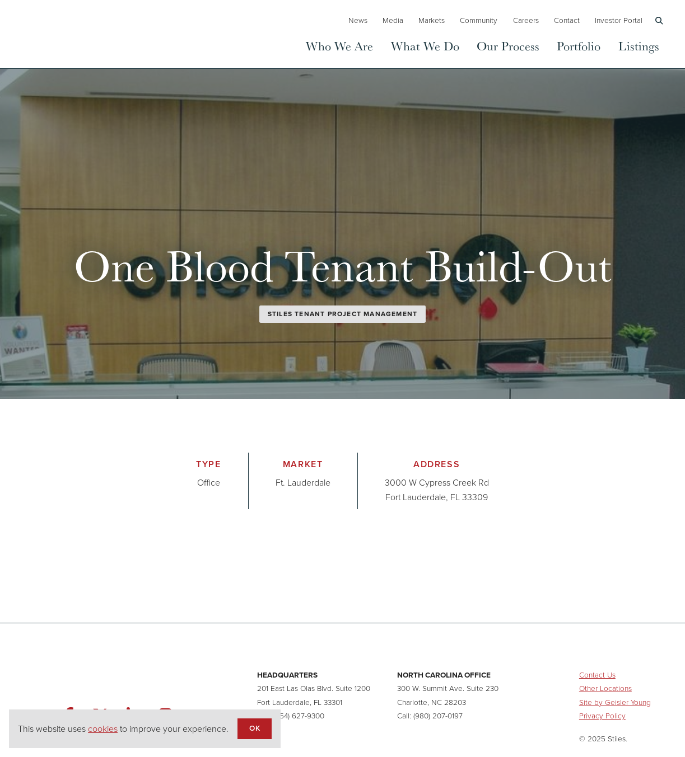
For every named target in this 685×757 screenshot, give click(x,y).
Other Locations (605, 688)
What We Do (425, 45)
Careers (526, 20)
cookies (103, 728)
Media (393, 20)
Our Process (508, 45)
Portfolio (578, 45)
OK (254, 728)
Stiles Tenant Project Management (342, 314)
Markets (431, 20)
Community (478, 20)
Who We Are (339, 45)
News (357, 20)
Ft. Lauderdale (303, 482)
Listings (638, 45)
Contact (567, 20)
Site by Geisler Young (615, 702)
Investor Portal (618, 20)
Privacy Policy (602, 715)
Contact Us (597, 674)
